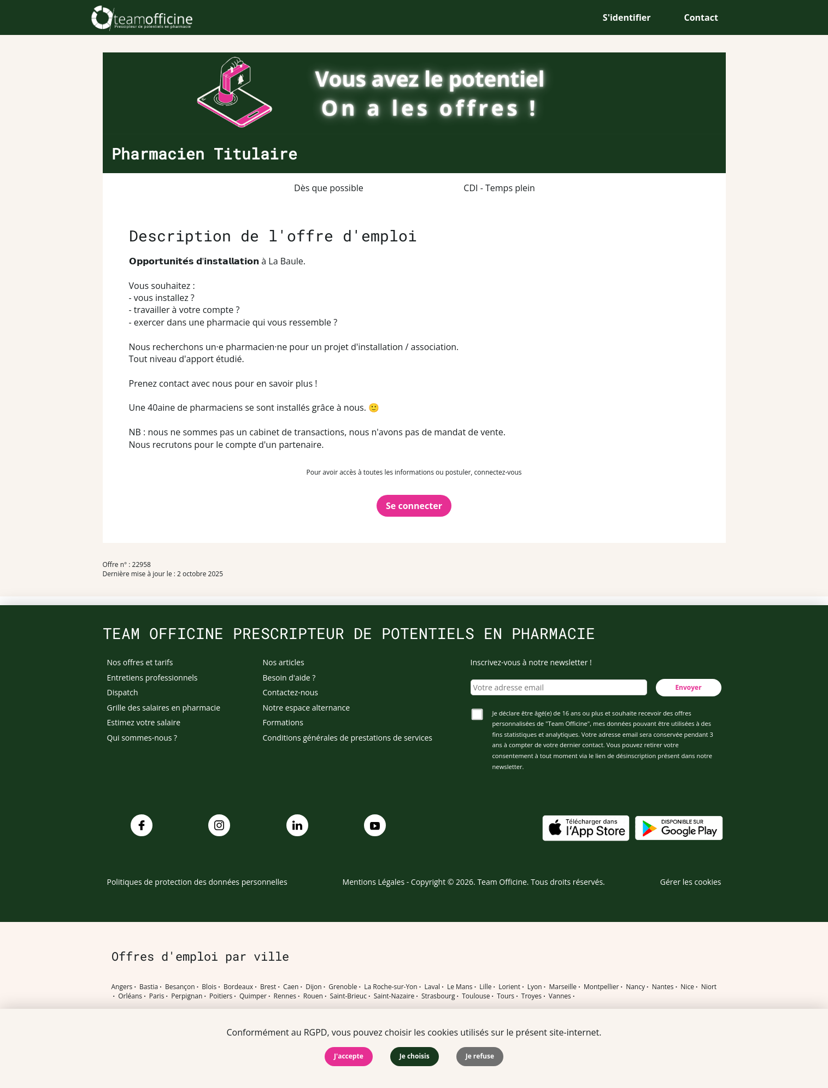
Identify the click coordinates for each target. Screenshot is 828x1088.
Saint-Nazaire (394, 996)
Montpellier (601, 987)
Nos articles (283, 662)
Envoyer (688, 687)
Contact (701, 17)
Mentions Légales (374, 882)
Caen (290, 987)
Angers (122, 987)
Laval (432, 987)
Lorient (509, 987)
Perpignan (186, 996)
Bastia (148, 987)
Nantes (663, 987)
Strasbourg (438, 996)
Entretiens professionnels (152, 677)
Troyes (531, 996)
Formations (283, 722)
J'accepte (348, 1056)
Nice (687, 987)
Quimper (253, 996)
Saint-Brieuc (348, 996)
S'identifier (627, 17)
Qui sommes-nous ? (142, 737)
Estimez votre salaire (144, 722)
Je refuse (480, 1056)
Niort (709, 987)
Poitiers (220, 996)
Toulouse (476, 996)
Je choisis (415, 1056)
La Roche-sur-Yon (391, 987)
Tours (505, 996)
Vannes (560, 996)
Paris (157, 996)
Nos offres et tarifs (140, 662)
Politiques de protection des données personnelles (197, 882)
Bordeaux (238, 987)
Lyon (534, 987)
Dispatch (122, 692)
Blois (209, 987)
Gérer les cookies (690, 882)
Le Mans (460, 987)
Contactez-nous (291, 692)
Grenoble (342, 987)
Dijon (313, 987)
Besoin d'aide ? (289, 677)
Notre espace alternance (306, 707)
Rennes (285, 996)
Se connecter (414, 506)
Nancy (635, 987)
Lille (485, 987)
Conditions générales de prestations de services (347, 737)
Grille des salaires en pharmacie (164, 707)
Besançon (180, 987)
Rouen (313, 996)
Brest (268, 987)
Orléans (130, 996)
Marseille (563, 987)
